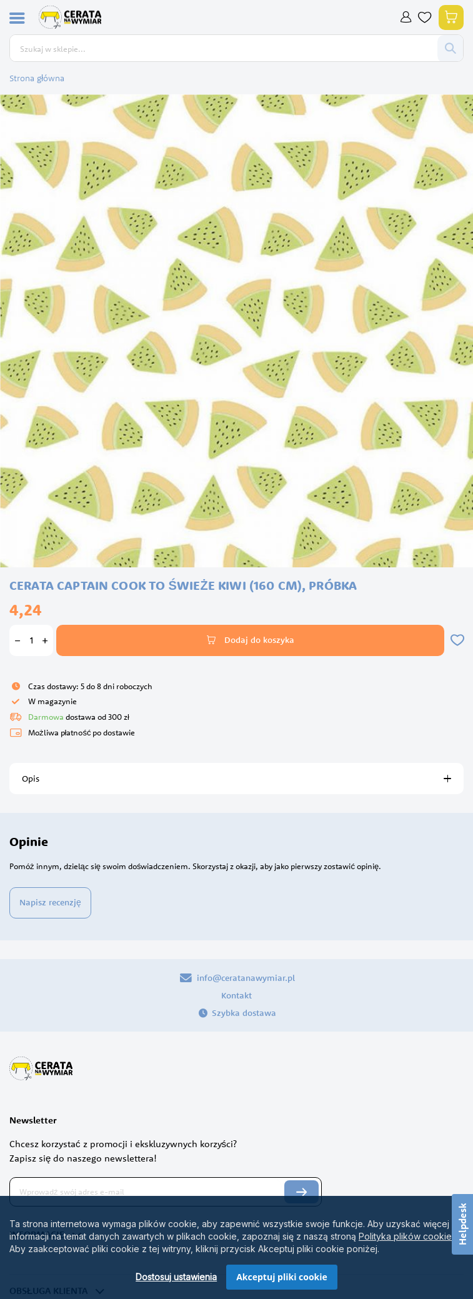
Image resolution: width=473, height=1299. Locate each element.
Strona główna (36, 78)
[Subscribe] (301, 1191)
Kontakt (236, 995)
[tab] (236, 778)
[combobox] (223, 48)
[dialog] (236, 1247)
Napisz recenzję (50, 902)
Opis (30, 778)
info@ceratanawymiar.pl (237, 978)
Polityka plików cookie (405, 1236)
